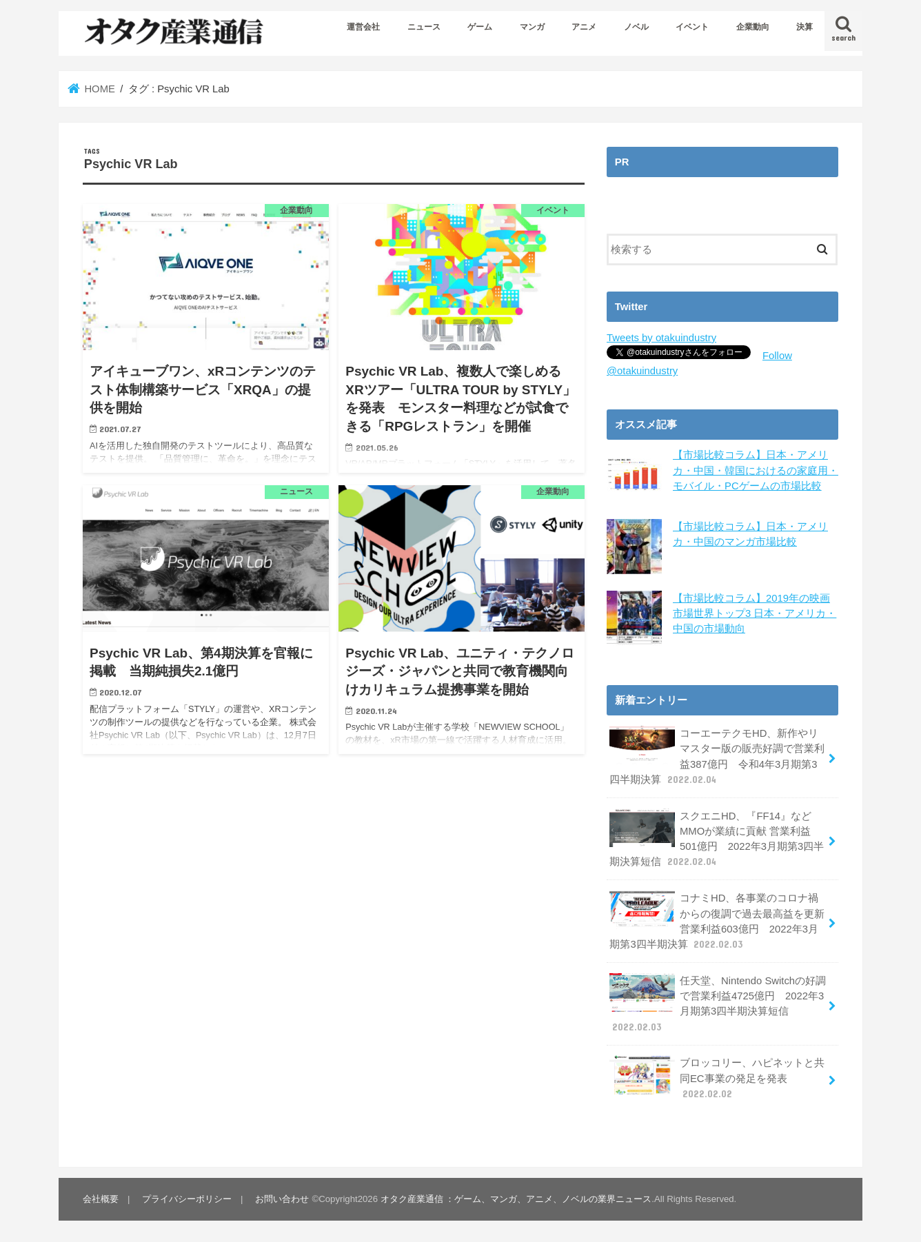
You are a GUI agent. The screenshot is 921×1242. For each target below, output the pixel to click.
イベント (692, 27)
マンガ (532, 27)
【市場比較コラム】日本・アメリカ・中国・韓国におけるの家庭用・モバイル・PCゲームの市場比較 (755, 470)
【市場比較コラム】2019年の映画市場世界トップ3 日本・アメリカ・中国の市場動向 (754, 612)
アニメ (583, 27)
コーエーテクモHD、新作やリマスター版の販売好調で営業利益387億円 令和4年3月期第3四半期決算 (716, 754)
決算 (804, 27)
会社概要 (101, 1197)
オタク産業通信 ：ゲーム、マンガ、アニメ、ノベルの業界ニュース (516, 1197)
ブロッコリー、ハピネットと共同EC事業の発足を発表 (716, 1076)
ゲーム (479, 27)
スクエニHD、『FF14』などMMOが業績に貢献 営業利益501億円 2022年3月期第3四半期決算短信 (716, 837)
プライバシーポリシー (187, 1197)
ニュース (424, 27)
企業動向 (752, 27)
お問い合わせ (282, 1197)
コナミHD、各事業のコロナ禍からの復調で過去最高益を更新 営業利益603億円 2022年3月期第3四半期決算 (716, 919)
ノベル (636, 27)
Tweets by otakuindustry (661, 337)
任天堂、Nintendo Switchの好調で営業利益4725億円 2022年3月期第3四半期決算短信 (717, 1002)
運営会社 (363, 27)
